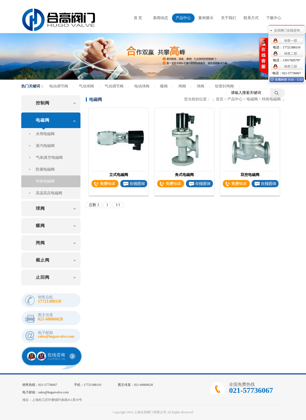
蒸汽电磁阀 (45, 146)
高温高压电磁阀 (49, 193)
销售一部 (290, 41)
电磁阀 (43, 120)
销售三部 (290, 66)
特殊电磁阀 (45, 181)
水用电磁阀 (45, 134)
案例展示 (205, 18)
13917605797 (291, 60)
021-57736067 (291, 73)
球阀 (200, 86)
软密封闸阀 (224, 86)
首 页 (138, 18)
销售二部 (290, 53)
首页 (219, 99)
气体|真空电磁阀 (49, 158)
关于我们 (228, 18)
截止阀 (43, 260)
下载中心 (273, 18)
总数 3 (94, 205)
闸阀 (182, 86)
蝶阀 (164, 86)
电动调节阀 (58, 86)
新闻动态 (160, 18)
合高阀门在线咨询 (287, 30)
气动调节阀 (114, 86)
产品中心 (183, 18)
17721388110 (291, 47)
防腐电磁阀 (45, 169)
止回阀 (43, 277)
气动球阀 (86, 86)
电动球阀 (141, 86)
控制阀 (43, 103)
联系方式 (251, 18)
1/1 (117, 205)
